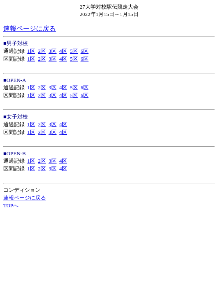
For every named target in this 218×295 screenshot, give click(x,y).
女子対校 (17, 116)
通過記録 (14, 51)
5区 (74, 51)
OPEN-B (16, 153)
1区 (31, 51)
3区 (53, 51)
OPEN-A (16, 80)
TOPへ (10, 205)
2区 (42, 51)
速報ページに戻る (29, 28)
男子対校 (17, 43)
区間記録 (14, 59)
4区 (63, 51)
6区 (85, 51)
